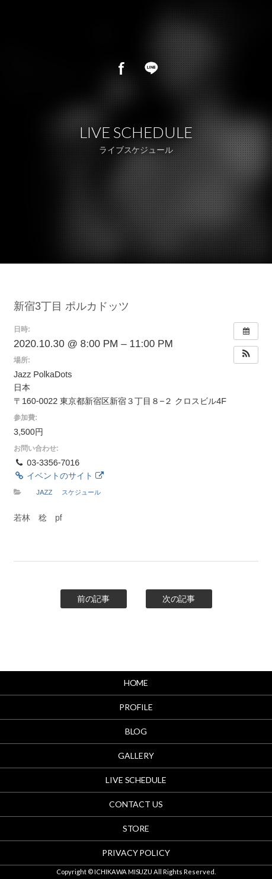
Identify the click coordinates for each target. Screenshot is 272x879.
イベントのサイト (59, 475)
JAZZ (44, 492)
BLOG (136, 731)
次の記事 (179, 599)
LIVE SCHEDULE (136, 780)
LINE (151, 68)
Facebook (121, 68)
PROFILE (136, 707)
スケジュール (81, 492)
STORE (136, 828)
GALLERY (136, 755)
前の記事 (93, 599)
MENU (248, 29)
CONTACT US (136, 804)
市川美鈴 (102, 29)
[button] (246, 355)
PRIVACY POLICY (136, 853)
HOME (136, 683)
